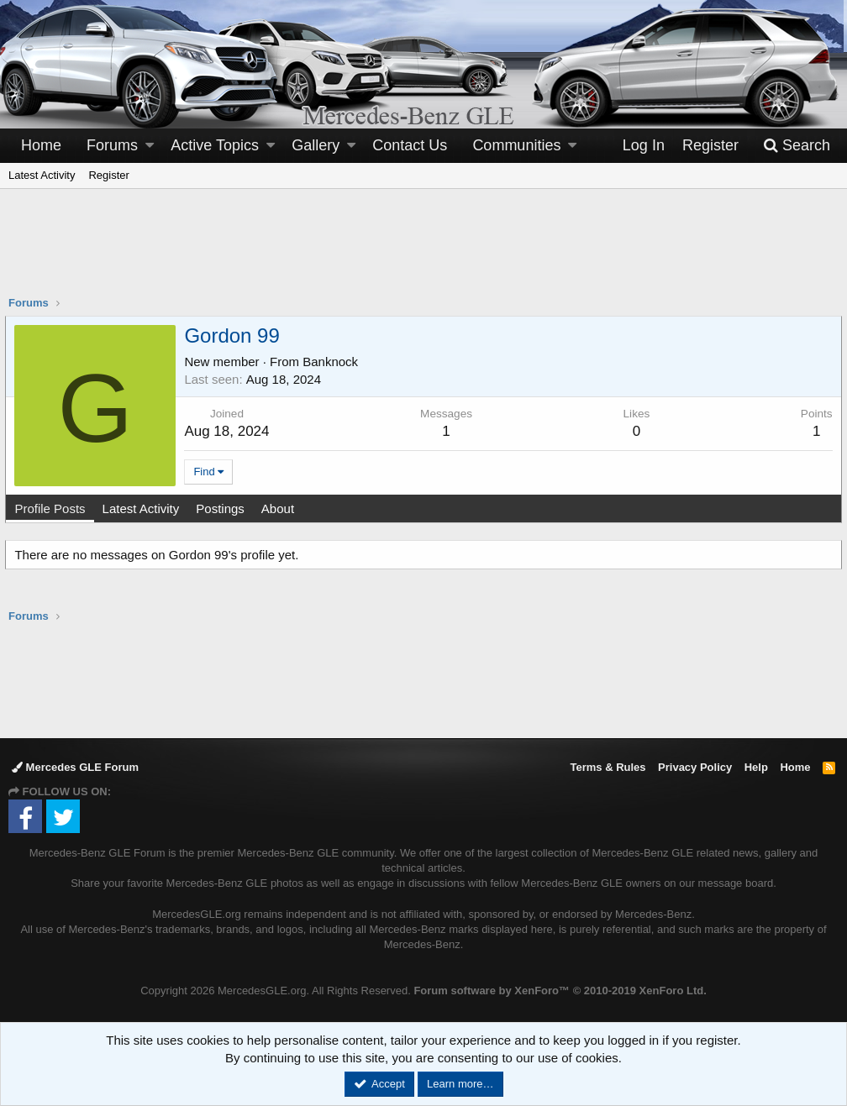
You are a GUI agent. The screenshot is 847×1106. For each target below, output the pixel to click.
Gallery (315, 145)
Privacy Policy (695, 767)
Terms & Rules (607, 767)
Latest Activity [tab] (143, 508)
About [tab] (280, 508)
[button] (149, 145)
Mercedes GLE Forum (75, 767)
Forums (112, 145)
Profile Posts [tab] (53, 508)
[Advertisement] (423, 253)
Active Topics (215, 145)
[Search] (797, 145)
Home (41, 145)
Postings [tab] (223, 508)
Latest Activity (41, 175)
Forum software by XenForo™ (559, 990)
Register (108, 175)
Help (756, 767)
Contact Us (409, 145)
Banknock (333, 361)
